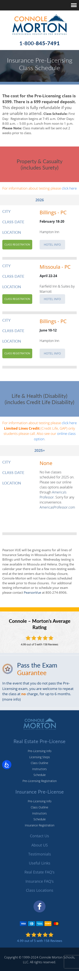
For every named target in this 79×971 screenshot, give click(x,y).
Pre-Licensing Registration (40, 781)
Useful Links (39, 863)
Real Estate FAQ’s (39, 872)
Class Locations (39, 890)
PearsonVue (32, 592)
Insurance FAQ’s (39, 881)
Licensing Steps (39, 757)
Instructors (39, 769)
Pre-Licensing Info (39, 751)
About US (39, 845)
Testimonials (39, 854)
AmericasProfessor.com (57, 507)
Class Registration (17, 244)
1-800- (39, 43)
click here (69, 188)
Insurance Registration (39, 825)
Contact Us (39, 835)
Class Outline (39, 763)
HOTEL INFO (52, 245)
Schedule (39, 775)
